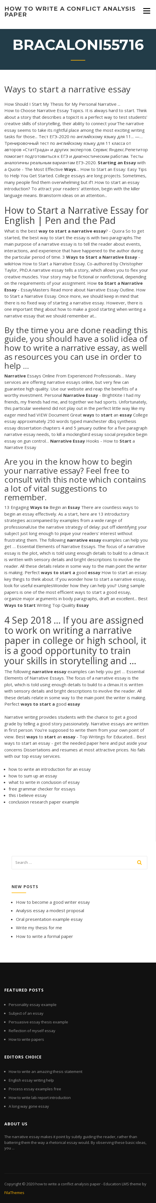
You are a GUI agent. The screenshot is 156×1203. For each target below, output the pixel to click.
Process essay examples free (35, 1088)
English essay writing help (31, 1080)
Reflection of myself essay (32, 1030)
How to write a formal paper (44, 936)
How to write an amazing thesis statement (45, 1071)
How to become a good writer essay (53, 902)
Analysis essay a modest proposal (50, 910)
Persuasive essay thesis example (38, 1022)
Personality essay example (33, 1004)
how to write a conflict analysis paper (70, 11)
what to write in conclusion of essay (44, 782)
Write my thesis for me (39, 927)
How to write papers (26, 1039)
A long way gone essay (29, 1106)
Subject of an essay (26, 1013)
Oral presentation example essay (49, 919)
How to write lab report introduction (40, 1097)
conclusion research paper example (44, 802)
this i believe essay (28, 795)
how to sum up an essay (33, 776)
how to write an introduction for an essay (50, 769)
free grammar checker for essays (42, 789)
